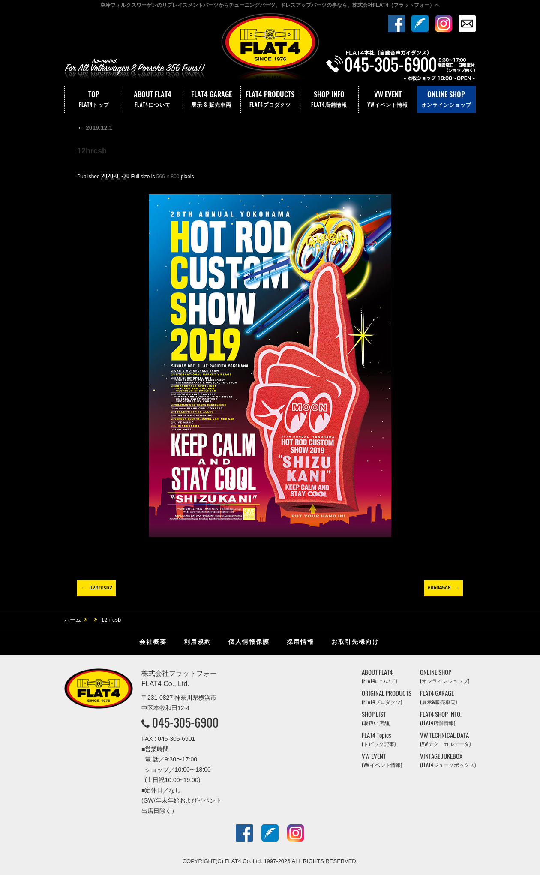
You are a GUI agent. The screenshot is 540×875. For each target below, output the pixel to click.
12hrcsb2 (101, 588)
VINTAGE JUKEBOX (448, 760)
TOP (94, 99)
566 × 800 (168, 177)
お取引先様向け (355, 641)
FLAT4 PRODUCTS (270, 99)
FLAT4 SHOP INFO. (441, 718)
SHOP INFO (329, 99)
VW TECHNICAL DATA (445, 739)
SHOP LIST (376, 718)
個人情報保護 (249, 641)
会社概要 (153, 641)
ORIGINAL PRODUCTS (386, 697)
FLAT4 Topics (379, 739)
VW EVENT (388, 99)
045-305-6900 (185, 722)
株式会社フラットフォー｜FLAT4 (270, 48)
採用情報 (300, 641)
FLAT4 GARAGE (211, 99)
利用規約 (197, 641)
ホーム (72, 619)
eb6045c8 (438, 588)
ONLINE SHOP (446, 99)
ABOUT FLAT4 (152, 99)
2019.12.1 (94, 127)
